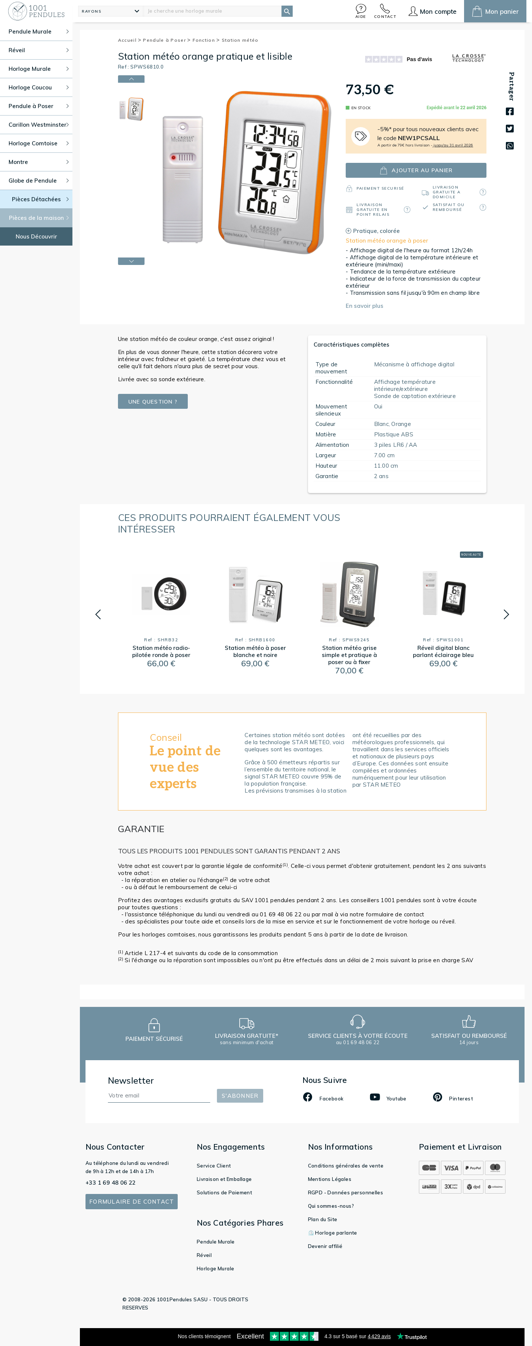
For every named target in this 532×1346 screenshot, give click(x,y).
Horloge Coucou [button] (39, 87)
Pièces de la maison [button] (39, 217)
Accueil (130, 40)
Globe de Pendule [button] (39, 180)
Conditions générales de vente (346, 1166)
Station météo (240, 40)
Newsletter (131, 1080)
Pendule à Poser (167, 40)
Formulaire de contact (131, 1201)
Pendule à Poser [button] (39, 106)
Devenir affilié (325, 1246)
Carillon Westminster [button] (39, 124)
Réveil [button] (39, 50)
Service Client (214, 1166)
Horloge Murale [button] (39, 68)
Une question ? (153, 401)
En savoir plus (364, 305)
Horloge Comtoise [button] (39, 143)
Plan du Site (322, 1219)
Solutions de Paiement (224, 1192)
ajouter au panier (416, 170)
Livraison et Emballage (224, 1179)
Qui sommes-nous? (331, 1206)
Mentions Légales (329, 1179)
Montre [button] (39, 161)
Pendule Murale (216, 1242)
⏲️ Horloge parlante (332, 1233)
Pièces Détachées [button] (40, 199)
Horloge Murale (215, 1268)
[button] (361, 11)
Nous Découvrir (36, 236)
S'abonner (240, 1095)
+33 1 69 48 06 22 (110, 1182)
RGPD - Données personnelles (345, 1192)
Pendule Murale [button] (39, 31)
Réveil (204, 1255)
